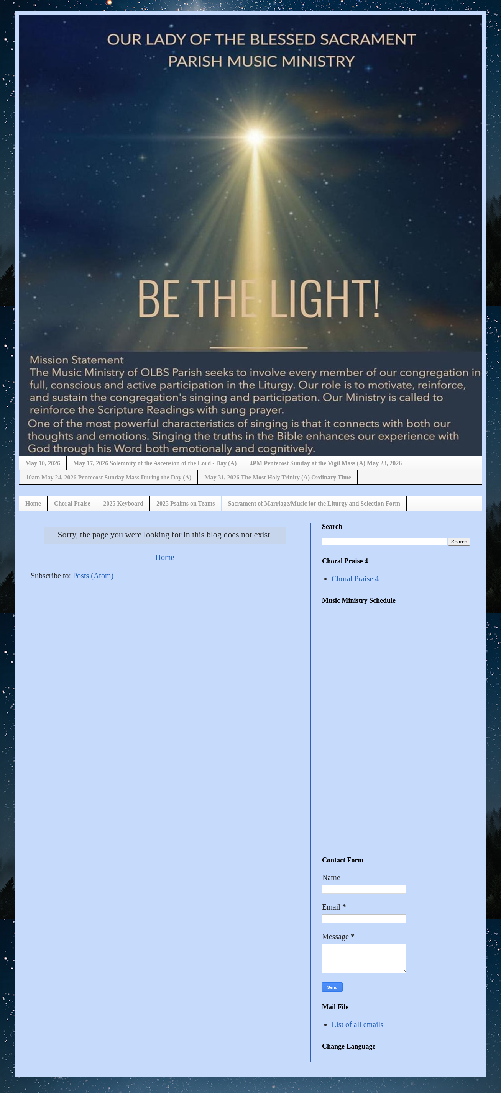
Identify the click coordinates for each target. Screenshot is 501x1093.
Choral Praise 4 (355, 578)
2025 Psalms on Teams (185, 503)
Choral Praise (72, 503)
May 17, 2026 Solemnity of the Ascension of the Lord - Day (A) (155, 463)
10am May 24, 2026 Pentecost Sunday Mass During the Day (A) (108, 477)
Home (33, 503)
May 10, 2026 (42, 463)
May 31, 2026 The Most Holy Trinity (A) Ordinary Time (277, 477)
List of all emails (357, 1024)
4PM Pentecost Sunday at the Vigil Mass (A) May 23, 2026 (326, 463)
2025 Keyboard (123, 503)
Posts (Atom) (93, 575)
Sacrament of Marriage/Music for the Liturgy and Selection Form (314, 503)
